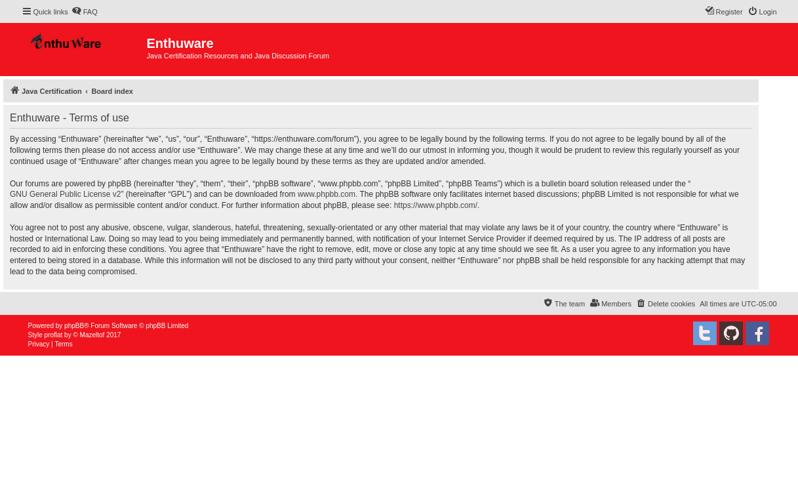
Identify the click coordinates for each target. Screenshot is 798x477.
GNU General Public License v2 (65, 194)
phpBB (74, 325)
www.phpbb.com (326, 194)
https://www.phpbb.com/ (435, 205)
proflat (54, 335)
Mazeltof (92, 335)
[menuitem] (84, 12)
